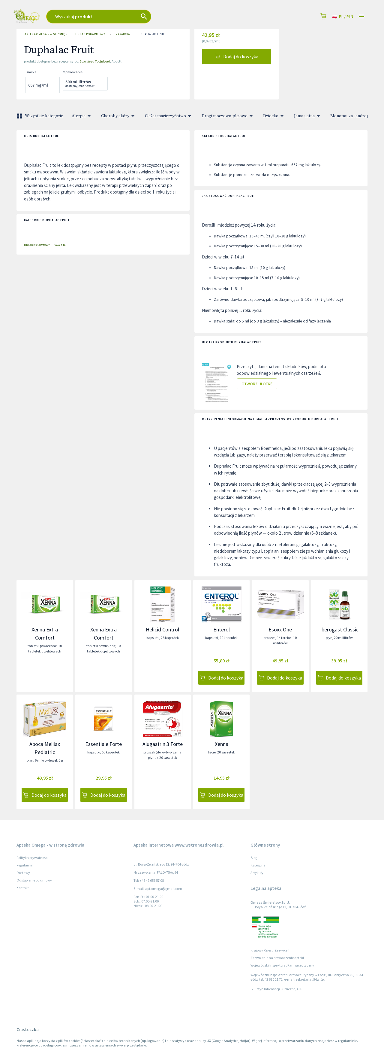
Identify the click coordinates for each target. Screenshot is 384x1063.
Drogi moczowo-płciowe (228, 116)
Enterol (221, 629)
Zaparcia (122, 34)
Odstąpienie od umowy (34, 880)
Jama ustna (308, 116)
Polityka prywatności (32, 857)
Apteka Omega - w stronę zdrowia (44, 34)
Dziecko (274, 116)
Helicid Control (162, 629)
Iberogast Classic (339, 629)
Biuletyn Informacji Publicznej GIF (276, 989)
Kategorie (257, 865)
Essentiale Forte (103, 744)
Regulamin (24, 865)
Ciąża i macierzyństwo (169, 116)
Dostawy (23, 872)
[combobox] (135, 16)
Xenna (221, 744)
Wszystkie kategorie (40, 116)
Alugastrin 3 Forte (162, 744)
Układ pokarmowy (90, 34)
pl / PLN (343, 16)
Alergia (82, 116)
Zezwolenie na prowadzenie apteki (277, 957)
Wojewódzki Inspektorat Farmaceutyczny (282, 965)
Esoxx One (280, 629)
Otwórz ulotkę (257, 384)
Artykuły (256, 872)
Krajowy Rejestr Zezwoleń (270, 950)
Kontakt (22, 887)
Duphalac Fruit (153, 34)
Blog (253, 857)
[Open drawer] (362, 16)
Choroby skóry (119, 116)
